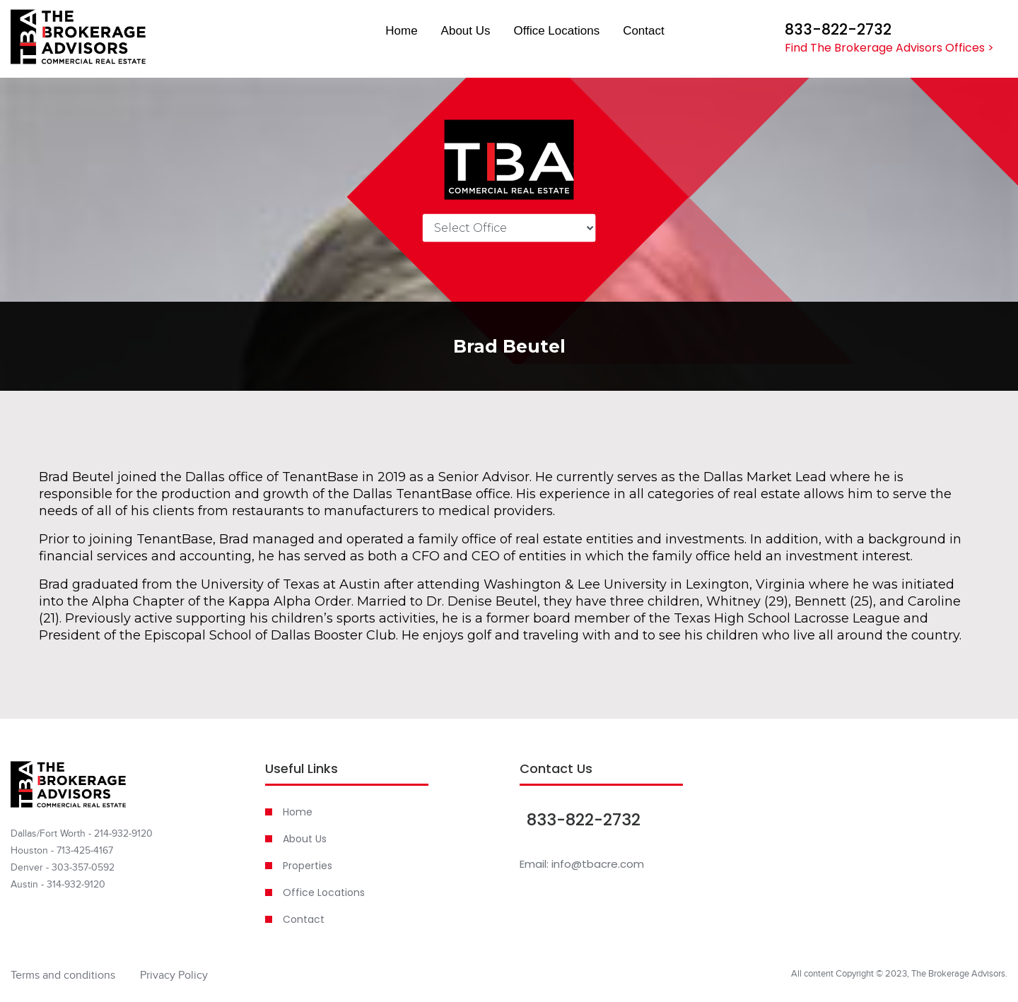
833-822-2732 (838, 29)
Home (401, 30)
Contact (644, 30)
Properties (307, 866)
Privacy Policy (174, 975)
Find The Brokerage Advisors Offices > (889, 48)
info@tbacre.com (597, 863)
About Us (466, 30)
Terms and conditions (63, 975)
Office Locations (557, 30)
